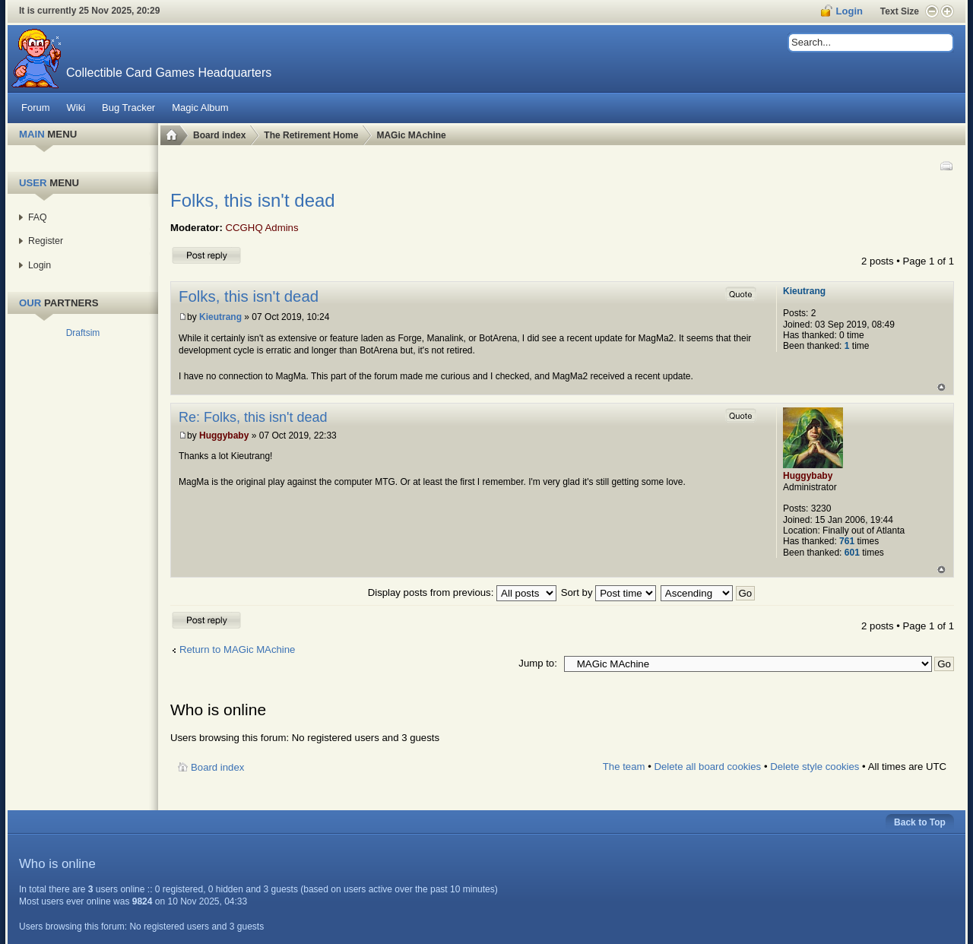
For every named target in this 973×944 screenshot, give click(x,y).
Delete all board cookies (707, 766)
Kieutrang (220, 317)
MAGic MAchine (410, 135)
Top (941, 387)
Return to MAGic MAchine (237, 649)
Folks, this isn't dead (252, 200)
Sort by (608, 592)
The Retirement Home (311, 135)
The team (624, 766)
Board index (219, 135)
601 (852, 552)
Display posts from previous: (462, 592)
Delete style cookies (814, 766)
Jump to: (537, 663)
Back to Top (920, 822)
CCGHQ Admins (262, 227)
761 (846, 541)
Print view (945, 166)
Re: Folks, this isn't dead (253, 417)
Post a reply (206, 255)
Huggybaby (224, 435)
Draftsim (83, 333)
